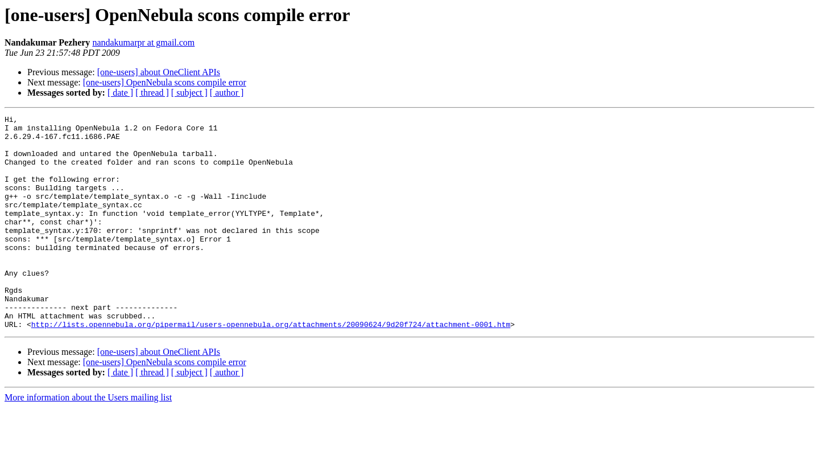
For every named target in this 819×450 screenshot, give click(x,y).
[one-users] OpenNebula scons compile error (164, 82)
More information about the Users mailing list (88, 440)
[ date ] (120, 92)
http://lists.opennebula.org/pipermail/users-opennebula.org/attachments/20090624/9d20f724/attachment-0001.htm (270, 367)
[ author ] (227, 92)
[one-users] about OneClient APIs (158, 72)
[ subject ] (189, 92)
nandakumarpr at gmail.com (143, 42)
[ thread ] (152, 92)
